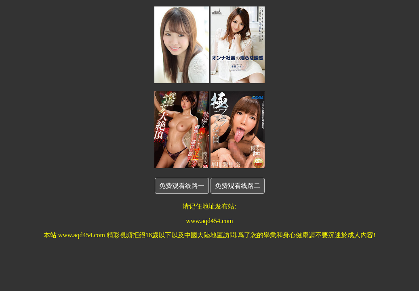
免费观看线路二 (237, 185)
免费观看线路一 (181, 185)
